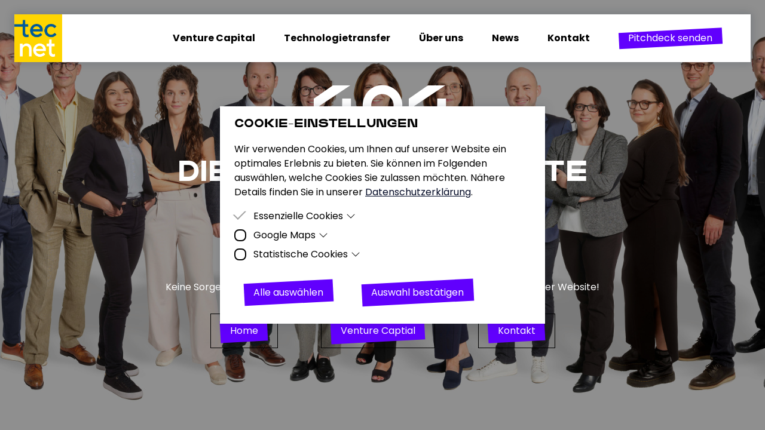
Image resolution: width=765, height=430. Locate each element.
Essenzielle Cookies (304, 216)
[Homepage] (45, 38)
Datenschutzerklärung (418, 192)
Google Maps (290, 235)
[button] (670, 38)
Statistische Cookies (306, 254)
